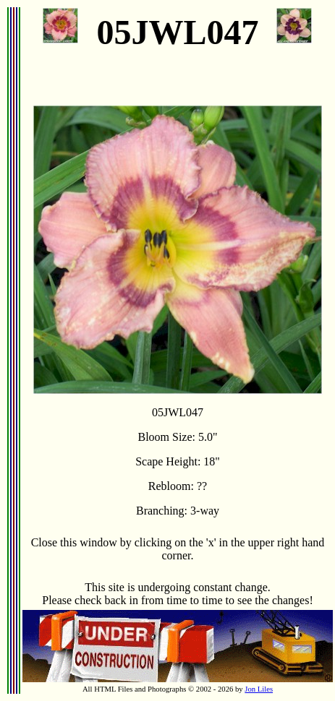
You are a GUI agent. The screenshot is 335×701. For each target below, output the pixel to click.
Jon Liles (259, 689)
